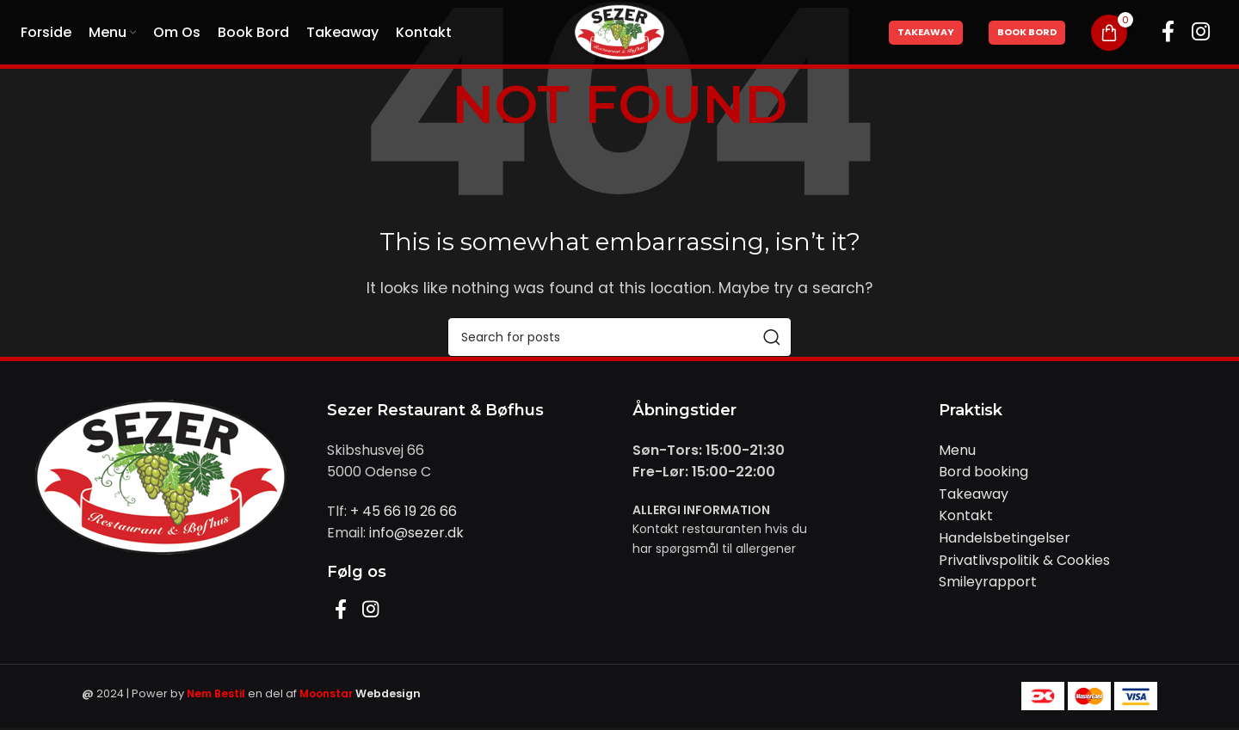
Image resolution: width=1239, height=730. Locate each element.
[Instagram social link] (1200, 32)
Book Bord (1027, 32)
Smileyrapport (988, 582)
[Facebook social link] (1168, 32)
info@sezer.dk (416, 533)
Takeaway (925, 32)
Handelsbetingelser (1004, 538)
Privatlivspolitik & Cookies (1024, 560)
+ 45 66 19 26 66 (403, 511)
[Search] (619, 337)
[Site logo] (619, 31)
